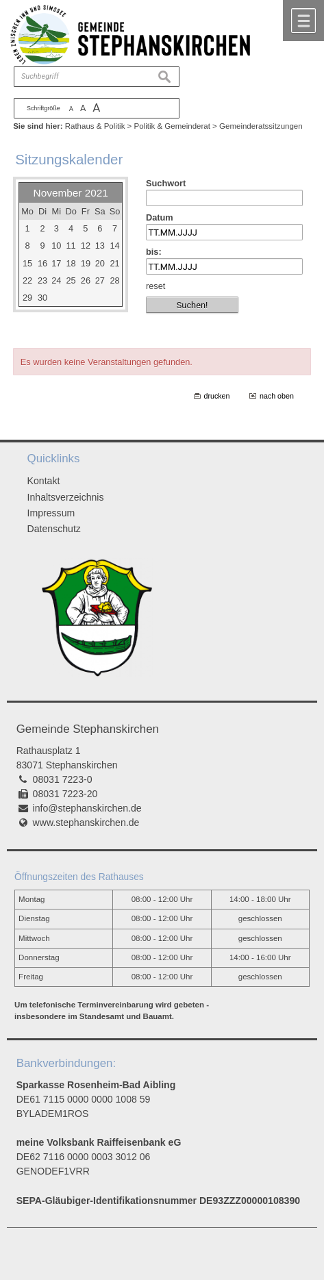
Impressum (51, 512)
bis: (154, 252)
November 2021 (71, 193)
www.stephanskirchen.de (86, 822)
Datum (159, 217)
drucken (217, 396)
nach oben (277, 396)
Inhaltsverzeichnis (65, 497)
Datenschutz (54, 528)
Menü (303, 20)
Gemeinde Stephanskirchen (87, 729)
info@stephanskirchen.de (87, 808)
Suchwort (166, 183)
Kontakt (43, 480)
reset (155, 286)
